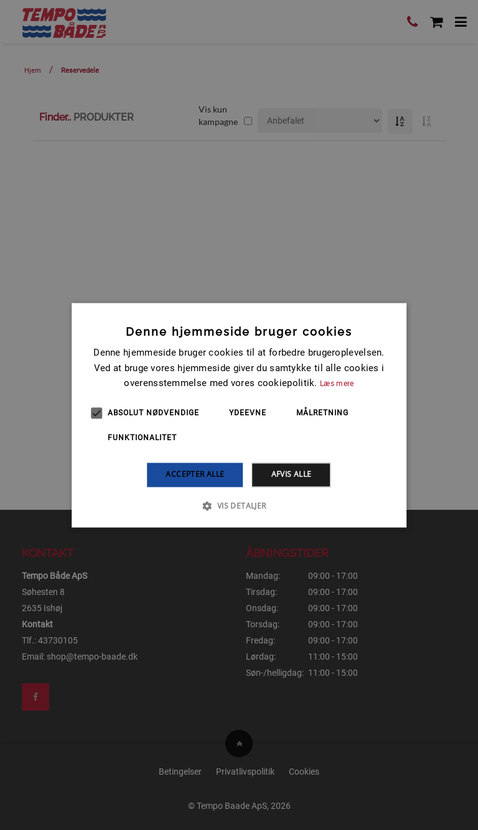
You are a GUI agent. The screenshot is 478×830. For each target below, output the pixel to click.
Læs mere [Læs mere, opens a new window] (337, 384)
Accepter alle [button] (195, 474)
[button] (239, 505)
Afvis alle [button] (291, 474)
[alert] (239, 415)
